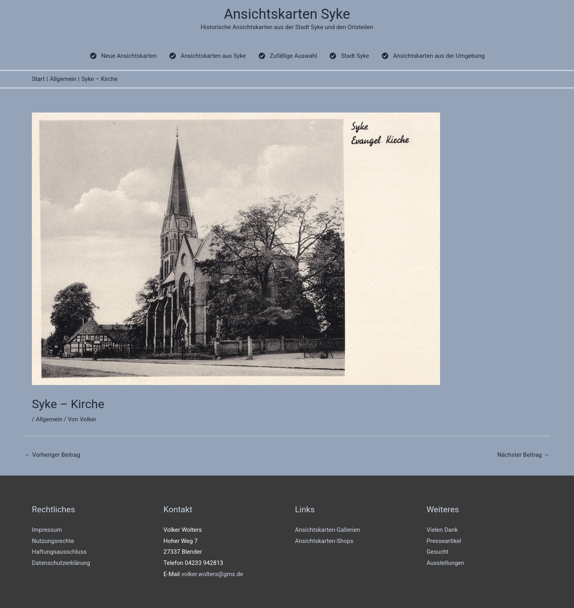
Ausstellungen (445, 563)
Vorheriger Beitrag (52, 454)
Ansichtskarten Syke (287, 14)
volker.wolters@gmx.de (212, 574)
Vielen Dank (442, 529)
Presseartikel (444, 541)
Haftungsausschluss (59, 551)
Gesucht (437, 551)
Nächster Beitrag (523, 454)
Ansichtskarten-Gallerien (327, 529)
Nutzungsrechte (53, 541)
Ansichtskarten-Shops (324, 541)
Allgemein (49, 419)
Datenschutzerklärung (61, 563)
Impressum (47, 529)
